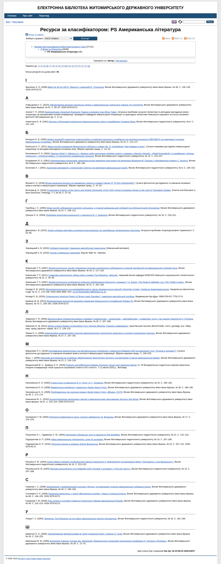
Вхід (8, 22)
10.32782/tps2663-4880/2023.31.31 (89, 292)
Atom (165, 38)
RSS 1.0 (177, 38)
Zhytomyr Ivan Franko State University (34, 559)
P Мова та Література (52, 49)
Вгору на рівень (35, 35)
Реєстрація (17, 22)
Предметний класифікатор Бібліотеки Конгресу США (60, 46)
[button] (85, 38)
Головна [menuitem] (12, 15)
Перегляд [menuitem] (44, 15)
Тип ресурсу (121, 60)
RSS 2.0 (189, 38)
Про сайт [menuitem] (28, 15)
